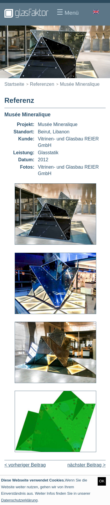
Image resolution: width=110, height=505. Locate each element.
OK (102, 481)
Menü (68, 12)
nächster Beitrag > (86, 464)
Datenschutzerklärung (19, 500)
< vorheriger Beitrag (25, 464)
